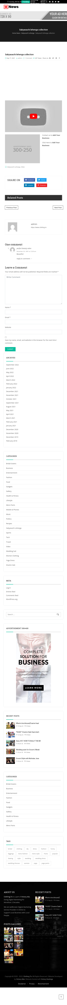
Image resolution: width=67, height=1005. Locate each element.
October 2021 (11, 399)
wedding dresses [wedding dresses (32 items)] (14, 863)
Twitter (41, 180)
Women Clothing (12, 556)
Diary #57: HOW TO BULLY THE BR (28, 741)
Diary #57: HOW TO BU (53, 915)
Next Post (58, 207)
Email (7, 317)
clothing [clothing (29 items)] (19, 849)
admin (20, 58)
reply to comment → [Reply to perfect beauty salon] (24, 259)
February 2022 (11, 384)
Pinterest (42, 185)
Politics (9, 519)
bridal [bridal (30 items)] (10, 849)
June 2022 (10, 368)
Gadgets (9, 486)
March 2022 (10, 380)
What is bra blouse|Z (52, 897)
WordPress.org (11, 599)
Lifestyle (9, 500)
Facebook (29, 180)
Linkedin (29, 185)
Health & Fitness (12, 496)
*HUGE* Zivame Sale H (53, 906)
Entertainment (11, 473)
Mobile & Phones (12, 510)
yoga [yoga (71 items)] (35, 863)
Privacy (32, 984)
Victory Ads (25, 897)
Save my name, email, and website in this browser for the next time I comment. (31, 341)
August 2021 (11, 407)
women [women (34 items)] (26, 863)
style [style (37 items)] (19, 858)
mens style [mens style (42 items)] (36, 854)
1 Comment (28, 58)
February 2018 (11, 441)
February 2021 (11, 422)
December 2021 (12, 391)
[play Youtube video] (33, 116)
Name (7, 307)
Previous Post (11, 207)
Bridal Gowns (11, 463)
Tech (8, 537)
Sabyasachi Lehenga (13, 167)
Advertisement (43, 984)
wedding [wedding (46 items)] (28, 858)
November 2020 (12, 433)
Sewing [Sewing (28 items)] (10, 858)
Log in (8, 588)
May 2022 (9, 372)
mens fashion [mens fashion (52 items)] (23, 854)
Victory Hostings (47, 979)
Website (8, 327)
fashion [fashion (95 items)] (43, 849)
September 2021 (12, 403)
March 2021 (10, 418)
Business (9, 468)
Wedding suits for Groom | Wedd (27, 750)
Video (23, 167)
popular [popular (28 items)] (55, 854)
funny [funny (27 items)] (53, 849)
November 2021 (12, 395)
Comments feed (12, 595)
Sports (8, 533)
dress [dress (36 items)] (35, 849)
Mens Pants (10, 505)
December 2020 (12, 429)
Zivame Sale (10, 565)
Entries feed (10, 592)
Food (8, 482)
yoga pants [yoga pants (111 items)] (45, 863)
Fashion (9, 477)
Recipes (9, 523)
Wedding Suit (11, 551)
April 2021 (10, 414)
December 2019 (12, 437)
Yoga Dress (10, 560)
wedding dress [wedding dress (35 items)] (40, 858)
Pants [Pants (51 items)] (46, 854)
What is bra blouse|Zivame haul (27, 723)
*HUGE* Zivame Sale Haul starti (27, 732)
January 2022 (11, 387)
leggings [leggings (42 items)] (11, 854)
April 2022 (10, 376)
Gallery (9, 491)
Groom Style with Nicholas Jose (27, 758)
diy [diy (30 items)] (28, 849)
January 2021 (11, 426)
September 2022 (12, 365)
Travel (8, 542)
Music (8, 514)
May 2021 (9, 410)
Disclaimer (22, 984)
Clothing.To (8, 897)
